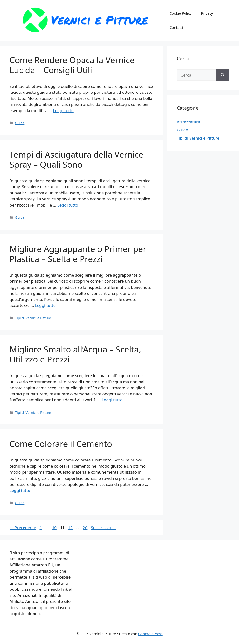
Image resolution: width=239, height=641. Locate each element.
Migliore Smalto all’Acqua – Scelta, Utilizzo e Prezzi (75, 354)
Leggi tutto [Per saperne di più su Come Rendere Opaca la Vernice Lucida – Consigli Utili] (63, 110)
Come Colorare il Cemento (61, 443)
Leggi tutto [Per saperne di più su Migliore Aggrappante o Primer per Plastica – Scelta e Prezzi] (45, 305)
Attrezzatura (188, 121)
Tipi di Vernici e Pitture (33, 318)
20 (85, 527)
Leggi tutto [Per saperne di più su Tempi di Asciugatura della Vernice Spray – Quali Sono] (67, 205)
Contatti (176, 27)
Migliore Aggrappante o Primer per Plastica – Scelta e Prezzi (78, 253)
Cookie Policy (181, 13)
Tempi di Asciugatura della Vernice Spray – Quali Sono (76, 159)
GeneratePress (150, 633)
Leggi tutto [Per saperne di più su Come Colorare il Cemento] (20, 490)
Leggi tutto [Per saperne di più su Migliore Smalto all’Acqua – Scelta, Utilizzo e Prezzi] (112, 400)
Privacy (207, 13)
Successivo (103, 527)
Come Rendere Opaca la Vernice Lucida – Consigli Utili (72, 65)
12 (71, 527)
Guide (19, 123)
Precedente (23, 527)
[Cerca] (222, 75)
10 (55, 527)
